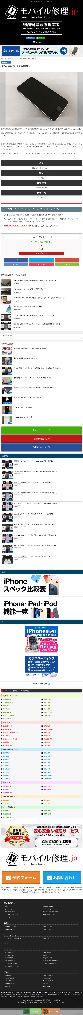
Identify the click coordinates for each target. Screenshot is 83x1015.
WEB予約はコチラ (41, 447)
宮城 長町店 (47, 709)
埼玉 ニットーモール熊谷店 (10, 732)
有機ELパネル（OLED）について (51, 914)
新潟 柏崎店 (6, 762)
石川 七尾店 (6, 765)
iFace (6, 941)
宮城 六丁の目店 (48, 712)
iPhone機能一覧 (9, 980)
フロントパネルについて (11, 914)
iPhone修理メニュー (10, 926)
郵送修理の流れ (47, 952)
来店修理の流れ (9, 952)
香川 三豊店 (6, 803)
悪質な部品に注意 (10, 911)
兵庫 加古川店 (47, 789)
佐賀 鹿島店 (6, 810)
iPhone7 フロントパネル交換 (74, 338)
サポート (7, 949)
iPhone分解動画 (9, 978)
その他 (6, 972)
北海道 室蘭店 (7, 699)
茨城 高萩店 (6, 742)
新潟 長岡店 (47, 759)
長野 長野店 (6, 753)
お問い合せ (46, 955)
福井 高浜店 (6, 772)
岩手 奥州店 (47, 705)
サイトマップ (48, 1002)
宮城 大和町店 (7, 712)
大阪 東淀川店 (7, 786)
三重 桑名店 (6, 778)
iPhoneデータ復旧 (47, 929)
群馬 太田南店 (7, 729)
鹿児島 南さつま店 (8, 817)
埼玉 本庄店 (47, 735)
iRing (44, 941)
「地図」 (41, 249)
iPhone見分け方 (47, 978)
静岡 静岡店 (47, 756)
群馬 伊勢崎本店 (7, 726)
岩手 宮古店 (6, 709)
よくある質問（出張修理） (50, 963)
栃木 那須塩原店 (7, 745)
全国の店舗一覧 (41, 253)
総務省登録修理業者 (48, 906)
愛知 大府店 (6, 775)
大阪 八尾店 (47, 786)
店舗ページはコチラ (41, 430)
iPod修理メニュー (10, 929)
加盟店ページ (60, 1002)
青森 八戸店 (47, 702)
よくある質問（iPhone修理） (50, 960)
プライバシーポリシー (34, 1002)
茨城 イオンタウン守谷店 (10, 739)
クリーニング (8, 909)
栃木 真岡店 (47, 742)
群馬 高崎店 (47, 726)
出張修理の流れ (9, 955)
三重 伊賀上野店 (48, 778)
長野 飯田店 (6, 756)
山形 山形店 (47, 715)
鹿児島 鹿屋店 (7, 814)
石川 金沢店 (47, 765)
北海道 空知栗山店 (8, 702)
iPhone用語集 (9, 975)
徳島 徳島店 (6, 800)
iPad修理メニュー (47, 926)
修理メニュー (9, 923)
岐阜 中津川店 (47, 772)
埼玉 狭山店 (47, 732)
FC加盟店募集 (46, 986)
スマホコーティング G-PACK (13, 938)
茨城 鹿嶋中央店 (48, 739)
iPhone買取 (46, 938)
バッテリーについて (10, 917)
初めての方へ (9, 903)
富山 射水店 (47, 769)
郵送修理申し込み (47, 958)
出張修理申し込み (10, 960)
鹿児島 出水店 (47, 814)
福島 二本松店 (7, 718)
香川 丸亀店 (47, 800)
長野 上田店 (47, 753)
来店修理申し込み (10, 958)
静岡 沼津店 (6, 759)
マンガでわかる (47, 909)
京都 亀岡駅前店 (7, 792)
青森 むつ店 (6, 705)
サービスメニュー (11, 935)
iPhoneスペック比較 (48, 980)
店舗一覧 (7, 986)
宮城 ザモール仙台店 (8, 715)
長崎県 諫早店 (47, 810)
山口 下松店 (47, 803)
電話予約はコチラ (42, 438)
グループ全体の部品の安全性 (50, 911)
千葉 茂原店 (47, 745)
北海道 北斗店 (47, 699)
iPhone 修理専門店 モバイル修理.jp (49, 1000)
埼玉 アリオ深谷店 (48, 729)
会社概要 (21, 1002)
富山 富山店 (6, 769)
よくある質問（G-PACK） (12, 966)
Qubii (6, 943)
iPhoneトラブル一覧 (48, 975)
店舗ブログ (46, 983)
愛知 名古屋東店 (48, 775)
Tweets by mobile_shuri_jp (41, 684)
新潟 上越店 (47, 762)
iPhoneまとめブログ (10, 983)
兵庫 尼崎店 (6, 789)
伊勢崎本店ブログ (6, 62)
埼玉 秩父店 (6, 735)
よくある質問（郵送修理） (12, 963)
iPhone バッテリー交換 (7, 335)
